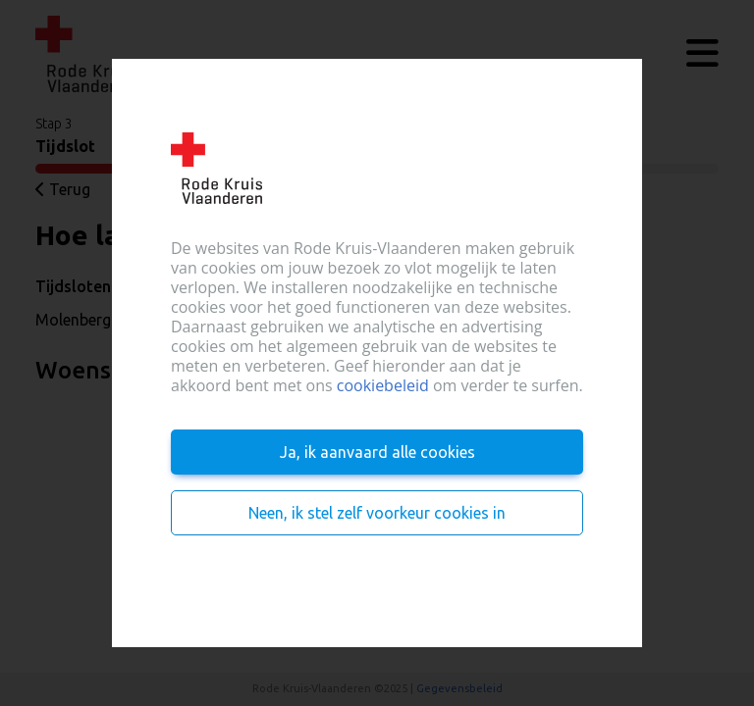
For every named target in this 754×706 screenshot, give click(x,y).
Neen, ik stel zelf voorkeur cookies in (377, 513)
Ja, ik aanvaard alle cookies (377, 452)
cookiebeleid (383, 385)
